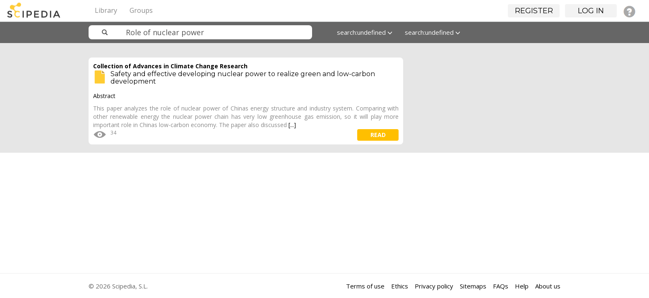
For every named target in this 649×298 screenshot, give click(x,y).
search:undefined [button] (364, 32)
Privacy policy (434, 286)
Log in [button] (591, 10)
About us (547, 286)
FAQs (500, 286)
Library (106, 10)
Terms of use (365, 286)
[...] (292, 125)
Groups (141, 10)
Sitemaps (473, 286)
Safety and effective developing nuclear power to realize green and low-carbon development (243, 77)
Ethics (399, 286)
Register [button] (534, 10)
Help (522, 286)
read (378, 135)
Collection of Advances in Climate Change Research (170, 66)
